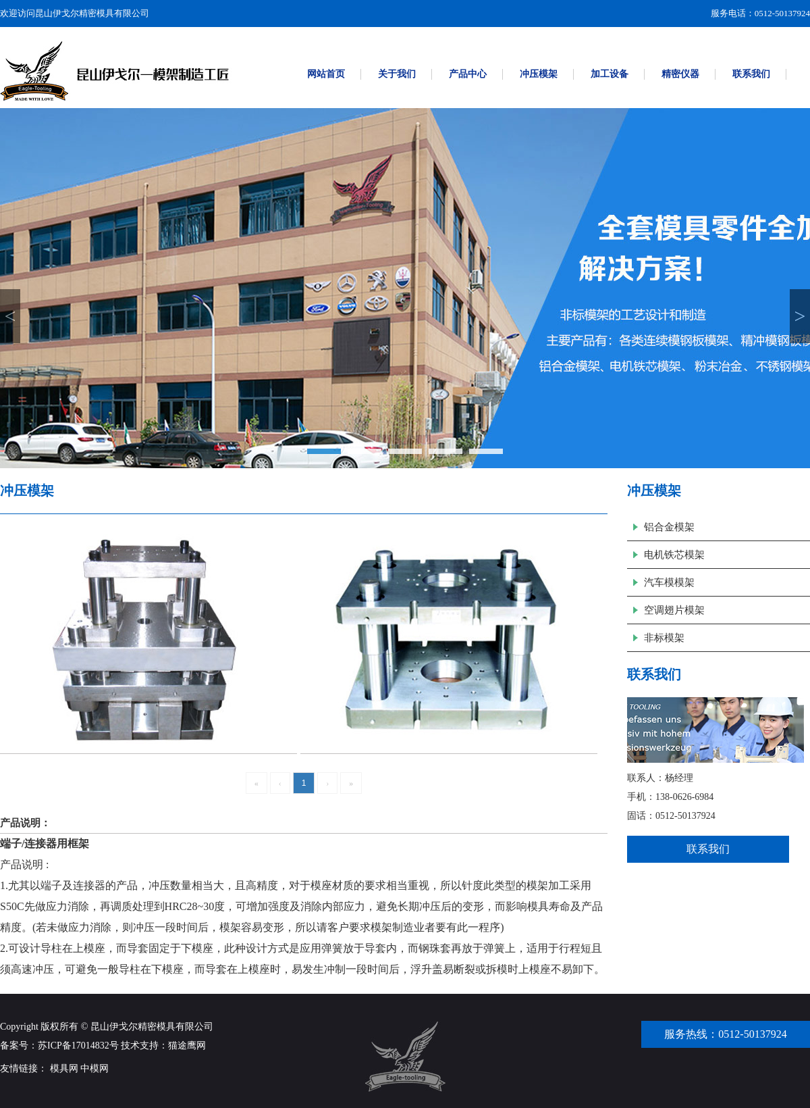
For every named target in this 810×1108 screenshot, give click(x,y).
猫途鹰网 (187, 1045)
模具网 (64, 1068)
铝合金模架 (669, 527)
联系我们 (708, 849)
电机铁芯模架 (674, 554)
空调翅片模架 (674, 610)
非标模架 (664, 637)
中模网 (94, 1068)
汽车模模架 (669, 582)
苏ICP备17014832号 (78, 1045)
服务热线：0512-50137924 (725, 1034)
